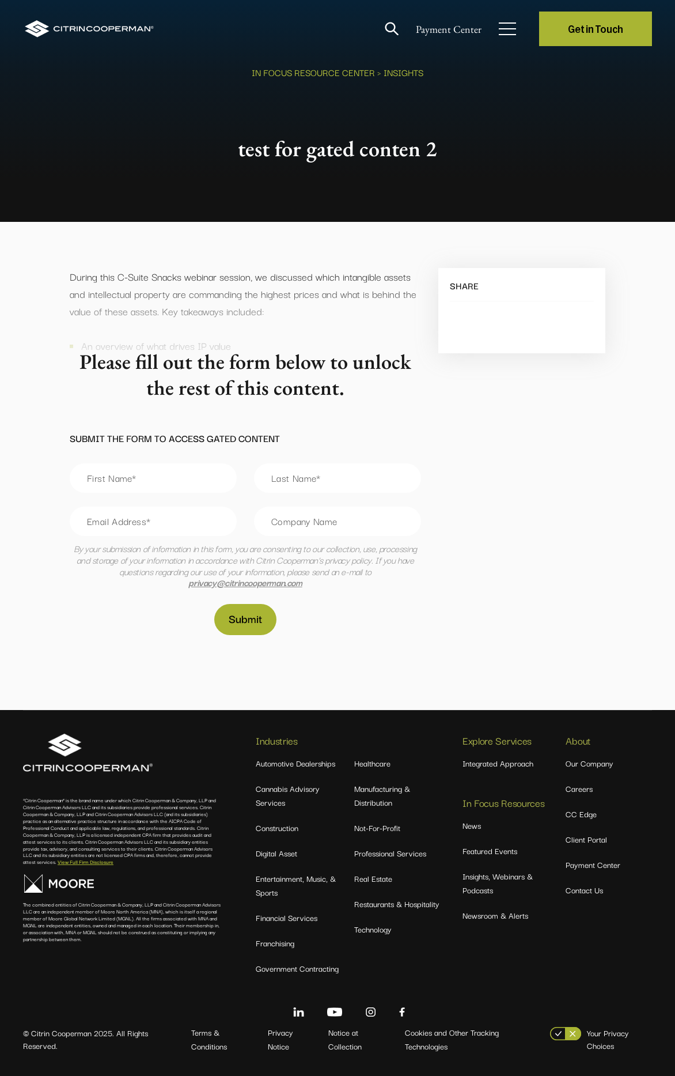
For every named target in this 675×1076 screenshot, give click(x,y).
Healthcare (372, 763)
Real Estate (373, 878)
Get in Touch (595, 28)
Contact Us (584, 890)
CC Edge (581, 813)
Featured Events (489, 850)
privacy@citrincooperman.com (245, 582)
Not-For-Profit (377, 827)
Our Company (589, 763)
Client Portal (586, 839)
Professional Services (390, 853)
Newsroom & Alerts (495, 915)
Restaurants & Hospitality (396, 903)
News (471, 825)
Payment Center (448, 29)
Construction (277, 827)
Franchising (275, 943)
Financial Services (286, 917)
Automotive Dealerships (295, 763)
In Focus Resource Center (313, 72)
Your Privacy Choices (608, 1039)
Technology (373, 929)
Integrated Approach (497, 763)
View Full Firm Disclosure (85, 862)
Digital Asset (276, 853)
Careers (579, 788)
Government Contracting (297, 968)
